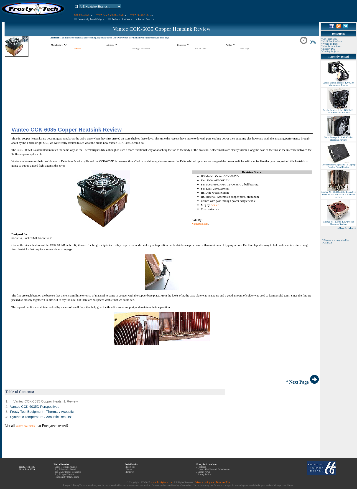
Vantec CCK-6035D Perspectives (34, 406)
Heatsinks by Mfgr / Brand (67, 477)
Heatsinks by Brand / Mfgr (91, 19)
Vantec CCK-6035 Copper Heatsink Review (162, 29)
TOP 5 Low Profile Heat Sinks (111, 15)
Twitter (129, 469)
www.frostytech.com (161, 482)
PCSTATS (327, 242)
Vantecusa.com (200, 223)
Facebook (130, 467)
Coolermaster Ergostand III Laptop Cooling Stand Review (338, 164)
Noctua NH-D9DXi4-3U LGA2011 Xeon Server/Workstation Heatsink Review (338, 193)
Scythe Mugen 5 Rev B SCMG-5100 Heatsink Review (338, 110)
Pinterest (130, 472)
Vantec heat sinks (25, 426)
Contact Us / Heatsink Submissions (213, 469)
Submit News (203, 472)
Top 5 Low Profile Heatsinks (68, 472)
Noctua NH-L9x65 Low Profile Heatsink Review (338, 221)
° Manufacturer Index (331, 46)
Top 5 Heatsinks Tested (65, 469)
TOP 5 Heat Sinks (83, 15)
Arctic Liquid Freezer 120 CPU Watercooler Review (338, 82)
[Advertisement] (161, 89)
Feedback (201, 467)
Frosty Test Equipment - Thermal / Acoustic (42, 411)
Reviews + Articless (122, 19)
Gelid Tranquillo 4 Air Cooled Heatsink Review (338, 137)
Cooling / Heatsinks (140, 48)
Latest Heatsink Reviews (66, 467)
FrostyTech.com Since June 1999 (27, 468)
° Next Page (302, 382)
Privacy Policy (204, 474)
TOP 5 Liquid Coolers (141, 15)
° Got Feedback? (329, 39)
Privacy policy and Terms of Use (212, 482)
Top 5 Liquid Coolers (64, 474)
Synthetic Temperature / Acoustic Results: (40, 417)
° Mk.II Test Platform (331, 41)
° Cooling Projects (330, 51)
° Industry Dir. (328, 49)
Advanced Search (145, 19)
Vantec (77, 48)
